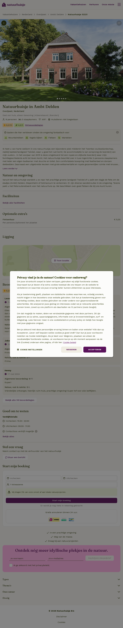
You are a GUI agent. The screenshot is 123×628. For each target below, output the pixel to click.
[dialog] (61, 314)
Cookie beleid (69, 342)
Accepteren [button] (94, 350)
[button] (29, 349)
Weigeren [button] (71, 350)
